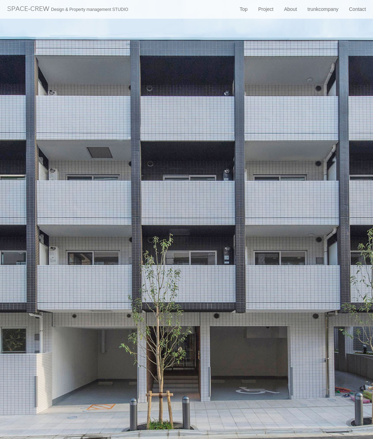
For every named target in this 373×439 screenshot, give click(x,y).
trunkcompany (323, 9)
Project (266, 9)
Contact (357, 9)
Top (244, 9)
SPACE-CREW (67, 9)
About (290, 9)
